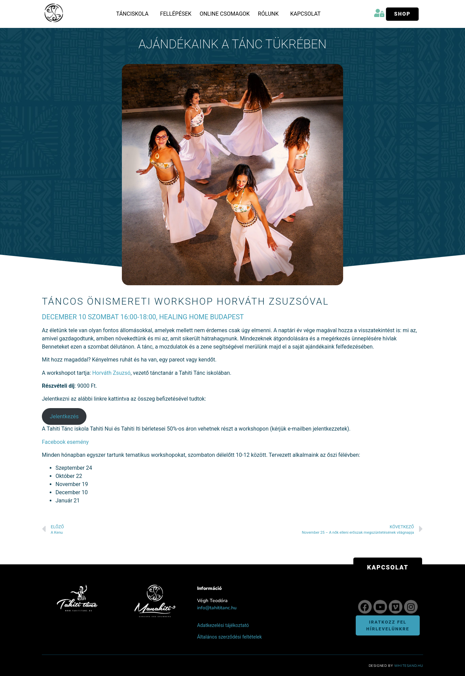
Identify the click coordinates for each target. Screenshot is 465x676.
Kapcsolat (305, 14)
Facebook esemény (65, 442)
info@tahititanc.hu (217, 608)
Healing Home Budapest (201, 317)
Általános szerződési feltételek (229, 637)
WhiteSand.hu (408, 665)
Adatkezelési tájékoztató (223, 625)
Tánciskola (134, 14)
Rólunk (270, 14)
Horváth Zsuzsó (111, 373)
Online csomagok (224, 14)
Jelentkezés (64, 416)
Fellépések (175, 14)
